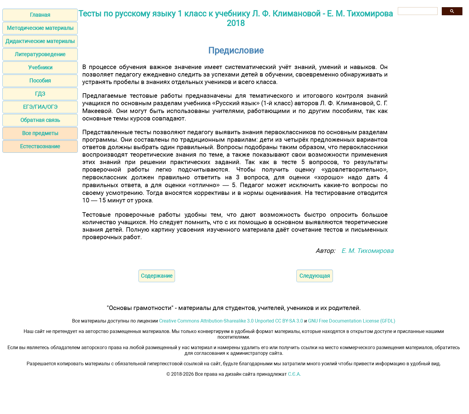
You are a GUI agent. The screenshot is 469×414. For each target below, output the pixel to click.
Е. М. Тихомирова (367, 250)
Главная (40, 15)
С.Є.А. (294, 374)
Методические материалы (40, 28)
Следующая (314, 276)
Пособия (40, 80)
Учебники (40, 67)
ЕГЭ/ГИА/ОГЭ (40, 107)
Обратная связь (40, 120)
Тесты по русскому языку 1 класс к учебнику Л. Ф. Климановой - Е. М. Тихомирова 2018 (235, 18)
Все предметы (40, 133)
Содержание (157, 276)
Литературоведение (40, 54)
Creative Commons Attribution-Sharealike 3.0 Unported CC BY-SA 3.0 (231, 321)
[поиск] (417, 11)
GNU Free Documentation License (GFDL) (351, 321)
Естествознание (40, 146)
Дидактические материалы (40, 41)
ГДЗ (40, 94)
